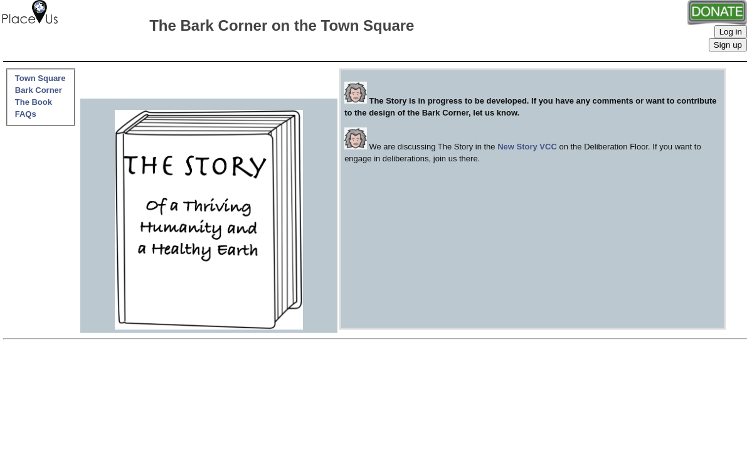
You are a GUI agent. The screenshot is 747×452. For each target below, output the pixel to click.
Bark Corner (38, 90)
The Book (33, 102)
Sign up (728, 45)
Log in (730, 31)
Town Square (40, 78)
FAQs (25, 114)
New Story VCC (527, 146)
